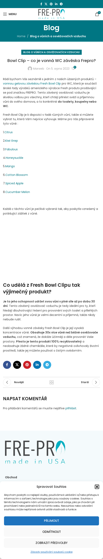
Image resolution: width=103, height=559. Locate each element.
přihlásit (70, 408)
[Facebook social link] (41, 4)
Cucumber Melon (17, 192)
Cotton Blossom (16, 175)
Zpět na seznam (51, 382)
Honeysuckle (14, 158)
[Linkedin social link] (56, 4)
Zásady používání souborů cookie (51, 552)
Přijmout (51, 521)
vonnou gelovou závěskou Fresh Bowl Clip (32, 83)
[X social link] (46, 4)
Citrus (8, 132)
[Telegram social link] (61, 4)
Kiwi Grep (11, 141)
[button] (97, 487)
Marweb (38, 69)
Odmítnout (51, 532)
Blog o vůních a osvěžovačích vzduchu (58, 36)
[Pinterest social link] (51, 4)
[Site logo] (51, 14)
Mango (10, 166)
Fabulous (11, 149)
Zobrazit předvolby (51, 543)
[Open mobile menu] (10, 14)
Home (21, 36)
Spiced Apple (14, 183)
